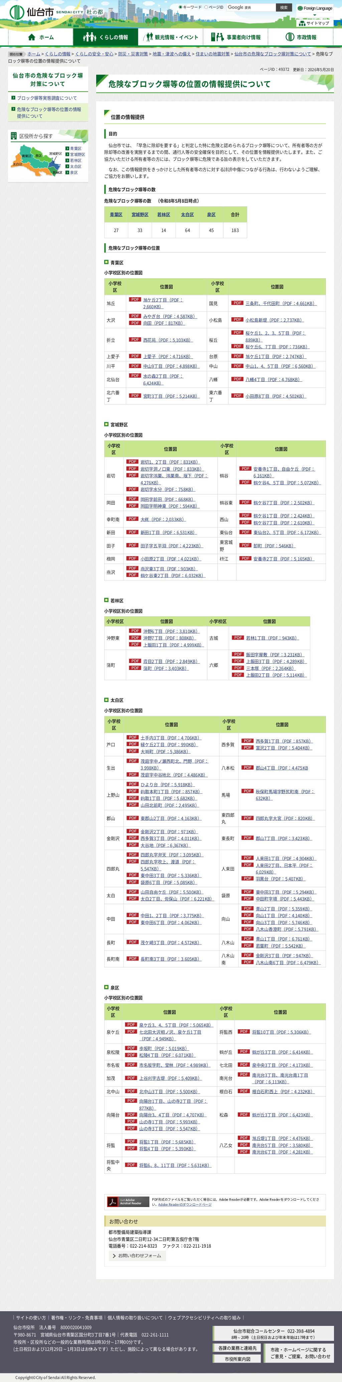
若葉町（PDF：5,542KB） (281, 945)
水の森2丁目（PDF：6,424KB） (163, 379)
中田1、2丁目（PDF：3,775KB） (172, 915)
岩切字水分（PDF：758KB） (168, 489)
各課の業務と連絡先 (237, 1348)
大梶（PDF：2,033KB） (163, 519)
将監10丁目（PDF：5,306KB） (281, 1032)
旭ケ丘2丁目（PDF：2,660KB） (163, 303)
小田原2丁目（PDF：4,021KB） (171, 558)
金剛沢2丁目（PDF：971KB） (169, 831)
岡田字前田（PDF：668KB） (168, 499)
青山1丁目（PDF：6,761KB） (284, 939)
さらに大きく (279, 14)
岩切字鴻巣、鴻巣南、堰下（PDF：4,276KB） (174, 479)
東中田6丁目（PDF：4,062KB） (171, 922)
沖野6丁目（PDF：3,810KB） (173, 631)
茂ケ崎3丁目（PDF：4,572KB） (171, 942)
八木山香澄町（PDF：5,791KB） (287, 929)
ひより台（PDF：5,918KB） (168, 784)
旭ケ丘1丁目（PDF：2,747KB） (275, 356)
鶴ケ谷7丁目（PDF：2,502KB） (283, 502)
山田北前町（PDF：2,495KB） (170, 805)
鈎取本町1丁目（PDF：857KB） (171, 791)
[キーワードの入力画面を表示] (180, 23)
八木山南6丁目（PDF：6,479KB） (288, 962)
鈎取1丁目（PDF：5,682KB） (169, 798)
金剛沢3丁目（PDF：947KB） (284, 955)
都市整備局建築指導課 (130, 1232)
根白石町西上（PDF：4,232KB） (283, 1091)
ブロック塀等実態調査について (47, 98)
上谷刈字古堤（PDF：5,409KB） (170, 1078)
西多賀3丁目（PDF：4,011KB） (171, 838)
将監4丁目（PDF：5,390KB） (167, 1148)
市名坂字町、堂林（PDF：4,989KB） (175, 1065)
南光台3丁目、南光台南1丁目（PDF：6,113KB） (280, 1078)
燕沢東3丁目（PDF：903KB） (169, 568)
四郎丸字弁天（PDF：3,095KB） (172, 855)
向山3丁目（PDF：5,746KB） (284, 922)
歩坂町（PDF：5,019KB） (164, 1048)
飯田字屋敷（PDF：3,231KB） (284, 654)
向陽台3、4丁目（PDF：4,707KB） (173, 1114)
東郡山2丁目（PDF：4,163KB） (171, 818)
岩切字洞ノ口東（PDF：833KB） (172, 469)
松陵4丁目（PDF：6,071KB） (167, 1055)
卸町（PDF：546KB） (274, 545)
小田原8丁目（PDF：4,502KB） (275, 396)
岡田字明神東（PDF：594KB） (170, 506)
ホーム (33, 53)
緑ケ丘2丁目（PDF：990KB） (169, 744)
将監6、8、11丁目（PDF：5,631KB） (175, 1165)
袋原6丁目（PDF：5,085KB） (169, 882)
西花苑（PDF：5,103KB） (168, 340)
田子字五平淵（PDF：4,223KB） (172, 545)
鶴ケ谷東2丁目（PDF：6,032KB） (173, 575)
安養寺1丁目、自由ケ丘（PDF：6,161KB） (284, 472)
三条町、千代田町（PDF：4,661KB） (281, 303)
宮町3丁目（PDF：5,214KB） (171, 396)
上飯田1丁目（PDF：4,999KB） (175, 645)
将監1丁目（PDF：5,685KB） (167, 1142)
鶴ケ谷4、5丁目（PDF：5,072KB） (287, 482)
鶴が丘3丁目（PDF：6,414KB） (282, 1052)
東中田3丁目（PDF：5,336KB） (171, 875)
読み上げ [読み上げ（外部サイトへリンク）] (219, 6)
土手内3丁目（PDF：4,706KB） (171, 737)
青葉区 (75, 148)
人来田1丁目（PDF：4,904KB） (286, 858)
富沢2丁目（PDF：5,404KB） (284, 748)
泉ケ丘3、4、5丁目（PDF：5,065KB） (176, 1025)
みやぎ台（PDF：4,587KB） (170, 316)
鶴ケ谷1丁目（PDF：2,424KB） (283, 516)
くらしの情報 (57, 53)
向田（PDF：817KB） (164, 323)
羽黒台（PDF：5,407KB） (281, 879)
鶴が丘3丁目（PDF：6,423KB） (282, 1114)
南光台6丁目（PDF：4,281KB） (282, 1152)
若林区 (75, 160)
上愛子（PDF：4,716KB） (168, 356)
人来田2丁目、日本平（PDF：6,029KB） (284, 868)
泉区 (73, 172)
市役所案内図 (237, 1359)
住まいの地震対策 (213, 53)
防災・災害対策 (133, 53)
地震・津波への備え (172, 53)
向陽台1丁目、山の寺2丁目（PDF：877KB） (173, 1104)
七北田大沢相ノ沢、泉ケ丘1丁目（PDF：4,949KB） (170, 1035)
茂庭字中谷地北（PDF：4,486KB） (174, 774)
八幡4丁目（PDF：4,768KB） (273, 379)
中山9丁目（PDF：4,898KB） (171, 366)
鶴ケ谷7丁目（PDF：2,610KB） (283, 522)
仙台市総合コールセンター (259, 1331)
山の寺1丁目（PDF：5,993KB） (169, 1121)
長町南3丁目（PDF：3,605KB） (171, 959)
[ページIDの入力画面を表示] (206, 23)
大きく (257, 14)
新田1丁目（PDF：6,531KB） (169, 532)
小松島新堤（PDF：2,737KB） (274, 320)
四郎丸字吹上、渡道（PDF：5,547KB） (168, 865)
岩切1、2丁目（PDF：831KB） (170, 462)
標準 (267, 7)
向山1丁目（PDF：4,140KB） (284, 915)
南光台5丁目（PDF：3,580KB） (282, 1145)
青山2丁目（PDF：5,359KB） (284, 908)
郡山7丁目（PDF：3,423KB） (284, 838)
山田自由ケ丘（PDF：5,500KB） (172, 892)
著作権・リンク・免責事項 (77, 1317)
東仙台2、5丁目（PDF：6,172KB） (287, 532)
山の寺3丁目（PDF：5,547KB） (169, 1128)
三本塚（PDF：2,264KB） (280, 668)
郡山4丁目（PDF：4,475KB (282, 768)
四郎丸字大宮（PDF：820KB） (285, 818)
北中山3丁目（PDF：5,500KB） (169, 1091)
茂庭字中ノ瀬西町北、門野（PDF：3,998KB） (174, 764)
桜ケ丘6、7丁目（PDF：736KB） (277, 346)
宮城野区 (77, 154)
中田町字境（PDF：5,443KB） (285, 899)
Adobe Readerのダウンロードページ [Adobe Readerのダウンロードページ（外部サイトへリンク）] (184, 1204)
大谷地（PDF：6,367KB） (166, 845)
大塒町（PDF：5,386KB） (166, 751)
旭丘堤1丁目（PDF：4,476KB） (282, 1138)
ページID (214, 23)
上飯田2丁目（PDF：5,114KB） (285, 675)
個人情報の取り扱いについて (135, 1317)
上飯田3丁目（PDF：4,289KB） (285, 661)
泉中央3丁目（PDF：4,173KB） (282, 1065)
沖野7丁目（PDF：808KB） (171, 638)
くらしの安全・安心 (94, 53)
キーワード (190, 23)
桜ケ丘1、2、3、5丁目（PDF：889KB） (275, 336)
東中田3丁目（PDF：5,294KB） (286, 892)
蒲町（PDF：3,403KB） (168, 668)
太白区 (75, 166)
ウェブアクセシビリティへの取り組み (204, 1317)
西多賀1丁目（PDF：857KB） (284, 741)
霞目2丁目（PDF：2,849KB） (173, 661)
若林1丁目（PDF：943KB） (282, 638)
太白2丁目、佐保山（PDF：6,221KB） (177, 899)
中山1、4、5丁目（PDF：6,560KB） (280, 366)
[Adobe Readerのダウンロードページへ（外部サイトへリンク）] (128, 1199)
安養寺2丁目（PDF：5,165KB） (283, 558)
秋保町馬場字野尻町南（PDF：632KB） (285, 795)
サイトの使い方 (31, 1317)
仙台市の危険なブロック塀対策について (272, 53)
